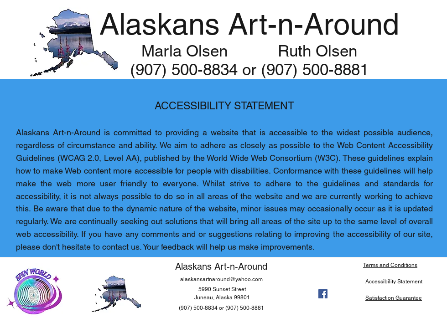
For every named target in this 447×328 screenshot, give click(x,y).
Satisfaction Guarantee (393, 298)
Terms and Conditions (390, 265)
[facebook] (322, 293)
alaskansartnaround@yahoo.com (221, 279)
